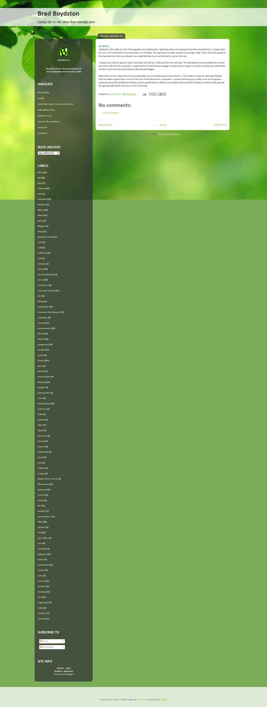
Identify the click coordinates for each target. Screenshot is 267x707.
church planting (45, 274)
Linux (40, 457)
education (43, 318)
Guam (41, 360)
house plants (44, 377)
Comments (47, 647)
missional (42, 490)
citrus (40, 280)
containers (43, 285)
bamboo (42, 205)
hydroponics (44, 393)
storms (41, 581)
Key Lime (42, 436)
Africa (40, 172)
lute (40, 463)
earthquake (43, 307)
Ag (39, 178)
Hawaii (41, 371)
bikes (40, 215)
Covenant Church (46, 291)
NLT (40, 506)
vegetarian (43, 602)
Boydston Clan (45, 116)
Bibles (41, 210)
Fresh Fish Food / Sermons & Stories (55, 104)
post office (43, 538)
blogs (40, 231)
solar (40, 576)
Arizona (41, 188)
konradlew (142, 699)
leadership (43, 452)
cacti (40, 242)
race (40, 543)
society (41, 570)
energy (41, 323)
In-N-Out (42, 409)
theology (42, 592)
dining (41, 301)
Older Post (220, 125)
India (40, 414)
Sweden (42, 586)
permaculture (44, 516)
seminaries (43, 565)
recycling (42, 549)
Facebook (42, 127)
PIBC (40, 522)
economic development (49, 312)
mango (41, 473)
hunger (41, 387)
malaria (41, 468)
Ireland (41, 420)
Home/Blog (43, 92)
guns (40, 366)
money (41, 495)
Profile (41, 98)
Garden (41, 339)
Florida (41, 334)
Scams (41, 559)
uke (39, 597)
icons (40, 398)
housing (41, 382)
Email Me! (43, 133)
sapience (42, 554)
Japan (40, 430)
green (41, 355)
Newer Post (105, 125)
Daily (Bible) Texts (46, 110)
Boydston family (46, 237)
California (42, 253)
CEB (39, 258)
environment (44, 328)
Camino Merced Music (48, 121)
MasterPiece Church (47, 479)
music (40, 500)
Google (41, 350)
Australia (42, 199)
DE (39, 296)
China (40, 269)
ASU (40, 194)
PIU (39, 532)
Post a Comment (111, 113)
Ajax (40, 183)
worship (42, 619)
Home (163, 125)
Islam (40, 425)
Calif (40, 248)
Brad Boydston (58, 13)
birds (40, 221)
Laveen (41, 447)
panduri (41, 511)
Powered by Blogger (64, 674)
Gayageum (43, 344)
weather (42, 613)
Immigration (44, 403)
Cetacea (42, 264)
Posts (44, 641)
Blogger (41, 226)
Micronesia (43, 484)
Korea (41, 441)
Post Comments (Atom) (169, 134)
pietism (41, 527)
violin (40, 608)
